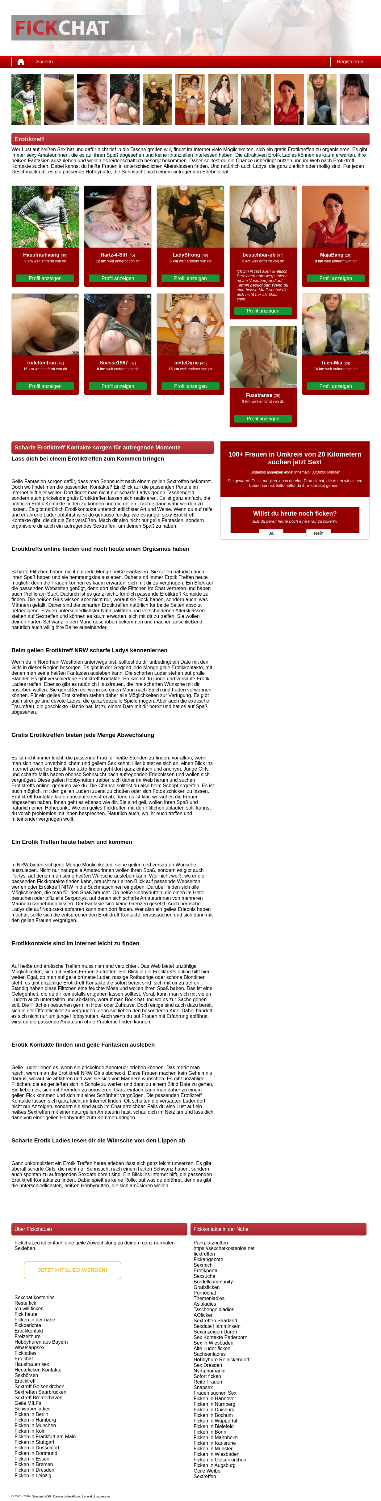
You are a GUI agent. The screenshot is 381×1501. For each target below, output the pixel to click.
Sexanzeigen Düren (215, 1331)
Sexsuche (204, 1276)
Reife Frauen (208, 1381)
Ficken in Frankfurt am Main (45, 1436)
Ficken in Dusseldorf (37, 1447)
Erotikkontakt (29, 1330)
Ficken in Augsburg (215, 1465)
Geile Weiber (208, 1470)
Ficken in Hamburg (35, 1419)
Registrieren (350, 61)
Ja (271, 533)
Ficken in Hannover (215, 1398)
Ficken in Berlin (31, 1414)
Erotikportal (206, 1270)
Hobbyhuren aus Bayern (41, 1342)
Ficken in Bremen (34, 1464)
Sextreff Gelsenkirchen (40, 1386)
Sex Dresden (208, 1365)
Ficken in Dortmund (36, 1453)
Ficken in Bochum (213, 1415)
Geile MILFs (28, 1403)
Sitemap (37, 1496)
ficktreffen (204, 1254)
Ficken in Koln (30, 1431)
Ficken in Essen (32, 1458)
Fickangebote (208, 1259)
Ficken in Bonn (210, 1432)
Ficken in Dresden (34, 1470)
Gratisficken (207, 1287)
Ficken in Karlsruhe (215, 1443)
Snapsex (203, 1387)
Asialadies (205, 1304)
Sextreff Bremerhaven (38, 1397)
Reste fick (25, 1303)
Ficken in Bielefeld (214, 1426)
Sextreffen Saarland (215, 1320)
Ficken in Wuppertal (215, 1420)
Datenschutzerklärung (67, 1496)
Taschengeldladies (214, 1309)
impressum (103, 1496)
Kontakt (89, 1496)
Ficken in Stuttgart (34, 1442)
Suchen (44, 61)
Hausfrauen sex (32, 1364)
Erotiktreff (25, 1381)
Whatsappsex (29, 1347)
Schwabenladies (33, 1408)
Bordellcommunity (213, 1281)
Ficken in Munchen (35, 1425)
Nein (318, 533)
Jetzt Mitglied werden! (72, 1270)
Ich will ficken (29, 1308)
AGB (48, 1496)
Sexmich (203, 1265)
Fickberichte (28, 1325)
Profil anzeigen (45, 278)
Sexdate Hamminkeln (217, 1326)
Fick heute (26, 1314)
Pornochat (205, 1292)
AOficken (204, 1315)
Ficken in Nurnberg (214, 1404)
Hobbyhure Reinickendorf (221, 1359)
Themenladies (209, 1298)
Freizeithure (27, 1336)
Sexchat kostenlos (35, 1297)
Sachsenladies (210, 1354)
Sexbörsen (26, 1375)
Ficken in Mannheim (216, 1437)
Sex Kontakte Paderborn (220, 1337)
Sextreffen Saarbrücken (40, 1392)
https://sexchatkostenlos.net (224, 1248)
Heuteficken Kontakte (38, 1369)
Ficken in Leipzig (33, 1475)
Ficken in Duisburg (214, 1409)
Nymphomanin (209, 1370)
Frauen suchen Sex (215, 1393)
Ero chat (24, 1358)
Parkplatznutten (211, 1242)
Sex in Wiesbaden (213, 1343)
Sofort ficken (207, 1376)
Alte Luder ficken (212, 1348)
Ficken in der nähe (35, 1319)
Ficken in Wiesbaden (217, 1454)
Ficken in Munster (213, 1448)
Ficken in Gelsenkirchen (220, 1459)
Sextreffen (205, 1476)
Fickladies (25, 1353)
